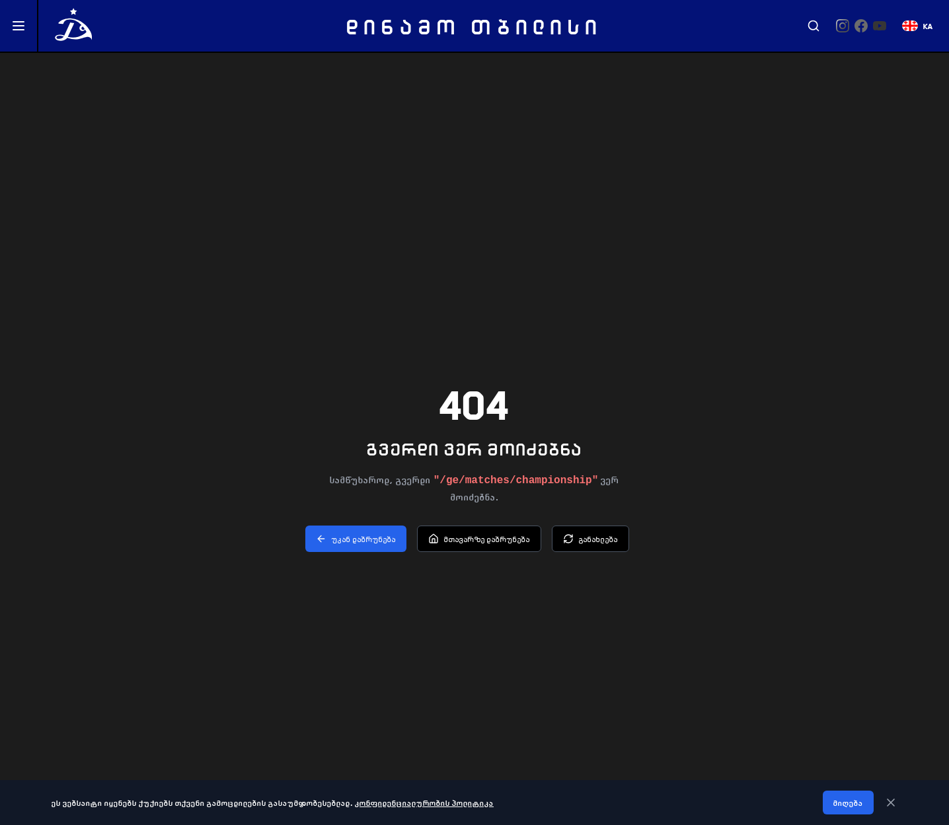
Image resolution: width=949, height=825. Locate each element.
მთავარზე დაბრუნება (479, 538)
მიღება (848, 802)
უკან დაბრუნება (356, 538)
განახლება (590, 538)
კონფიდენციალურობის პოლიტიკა (424, 802)
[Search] (813, 26)
